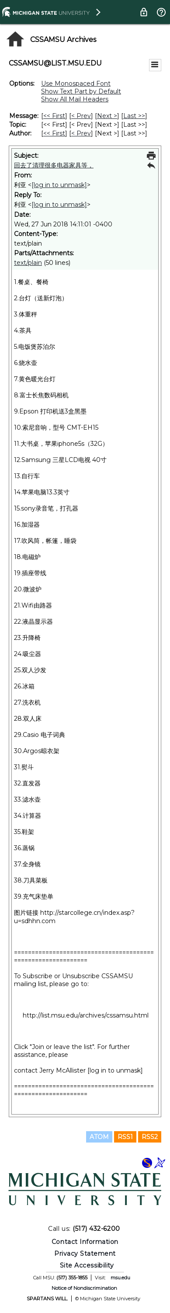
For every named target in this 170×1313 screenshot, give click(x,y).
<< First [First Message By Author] (54, 133)
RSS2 (150, 1137)
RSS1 (125, 1137)
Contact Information (85, 1242)
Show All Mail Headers (74, 99)
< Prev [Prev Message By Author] (81, 133)
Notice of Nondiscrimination (84, 1288)
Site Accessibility (87, 1265)
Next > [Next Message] (107, 116)
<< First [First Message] (54, 116)
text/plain (28, 263)
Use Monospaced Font (76, 83)
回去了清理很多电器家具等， (54, 165)
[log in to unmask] (59, 185)
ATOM (99, 1137)
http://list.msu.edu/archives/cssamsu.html (86, 1015)
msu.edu (120, 1278)
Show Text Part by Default (81, 91)
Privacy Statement (85, 1253)
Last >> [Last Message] (134, 116)
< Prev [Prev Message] (81, 116)
